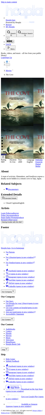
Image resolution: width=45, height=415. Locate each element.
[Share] (3, 157)
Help (5, 349)
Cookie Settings (17, 413)
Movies (9, 71)
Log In (8, 44)
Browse (9, 25)
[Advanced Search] (8, 38)
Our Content (7, 319)
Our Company (8, 291)
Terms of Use (5, 413)
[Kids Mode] (10, 41)
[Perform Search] (25, 33)
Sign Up (9, 58)
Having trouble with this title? (12, 222)
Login (3, 58)
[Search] (11, 33)
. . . (8, 65)
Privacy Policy (37, 410)
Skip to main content (9, 2)
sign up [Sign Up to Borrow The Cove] (4, 154)
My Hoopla (10, 27)
